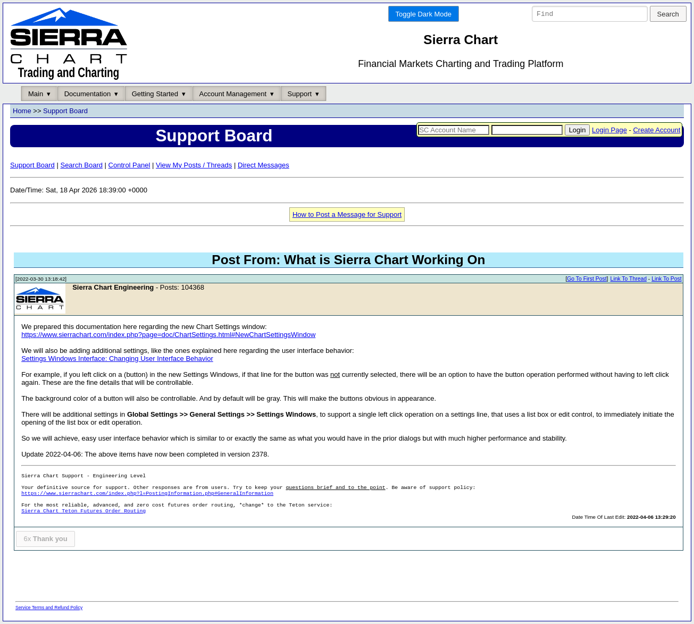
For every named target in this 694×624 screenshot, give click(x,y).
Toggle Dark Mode (424, 14)
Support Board (65, 111)
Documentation (87, 94)
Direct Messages (263, 165)
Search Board (81, 165)
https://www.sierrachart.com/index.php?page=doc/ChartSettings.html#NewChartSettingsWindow (168, 335)
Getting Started (155, 94)
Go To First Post (586, 279)
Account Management (232, 94)
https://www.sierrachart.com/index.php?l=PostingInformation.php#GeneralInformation (147, 494)
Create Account (656, 130)
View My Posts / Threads (194, 165)
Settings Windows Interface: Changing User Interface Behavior (117, 359)
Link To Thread (629, 279)
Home (22, 111)
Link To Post (666, 279)
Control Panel (129, 165)
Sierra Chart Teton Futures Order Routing (83, 512)
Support (300, 94)
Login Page (609, 130)
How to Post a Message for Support (347, 214)
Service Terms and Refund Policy (48, 607)
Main (35, 94)
